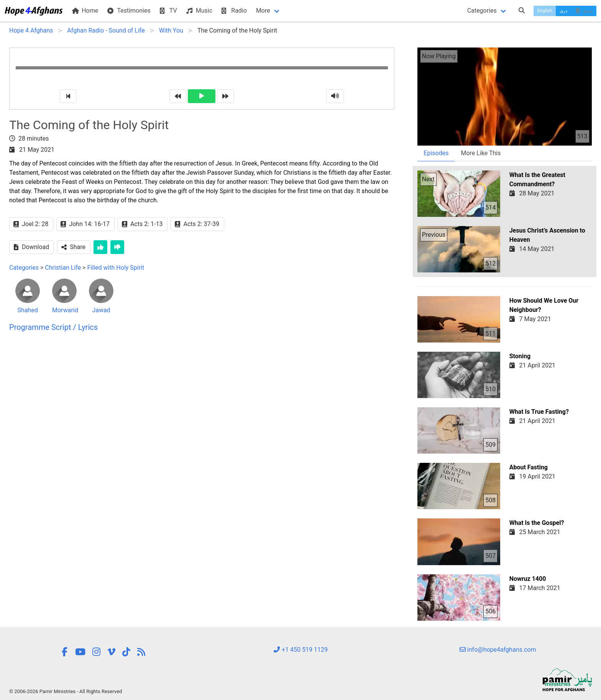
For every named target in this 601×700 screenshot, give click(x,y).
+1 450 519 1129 (300, 649)
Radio (234, 10)
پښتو (584, 10)
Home (85, 10)
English (544, 10)
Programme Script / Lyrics (53, 327)
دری (563, 10)
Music (199, 10)
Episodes (436, 153)
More (263, 10)
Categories (482, 10)
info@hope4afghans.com (498, 649)
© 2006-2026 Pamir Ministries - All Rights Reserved (65, 691)
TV (168, 10)
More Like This (481, 153)
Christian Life (63, 267)
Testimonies (128, 10)
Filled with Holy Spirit (115, 267)
